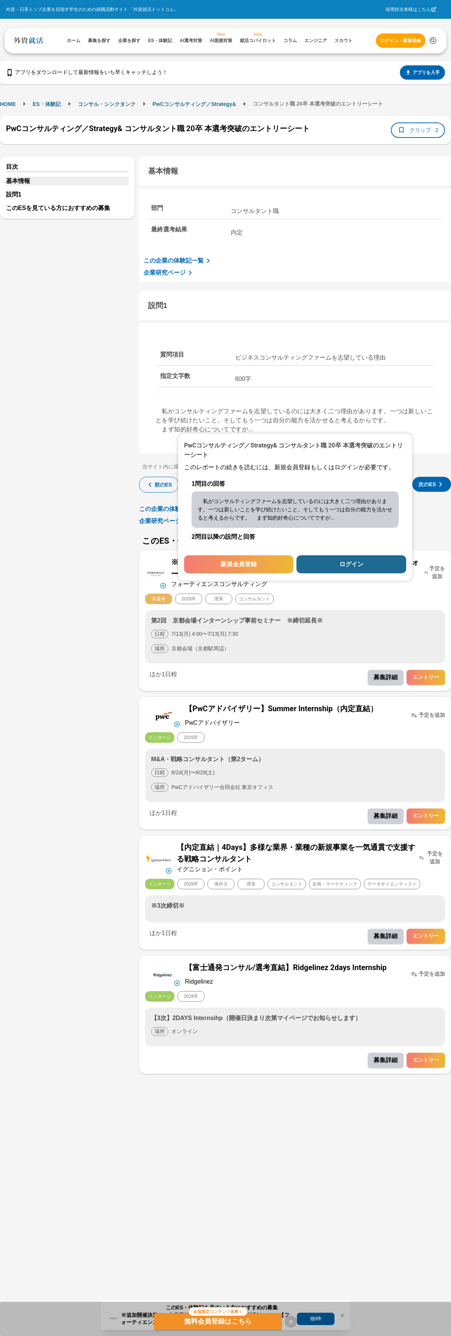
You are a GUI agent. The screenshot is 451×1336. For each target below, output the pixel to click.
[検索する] (432, 40)
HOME (8, 104)
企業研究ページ (169, 272)
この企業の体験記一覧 (178, 260)
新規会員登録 (239, 564)
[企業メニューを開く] (155, 572)
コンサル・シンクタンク (107, 104)
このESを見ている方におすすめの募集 (58, 208)
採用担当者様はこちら (408, 9)
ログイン (351, 564)
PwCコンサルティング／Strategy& (194, 104)
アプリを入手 (422, 73)
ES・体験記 (47, 104)
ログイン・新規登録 (400, 40)
